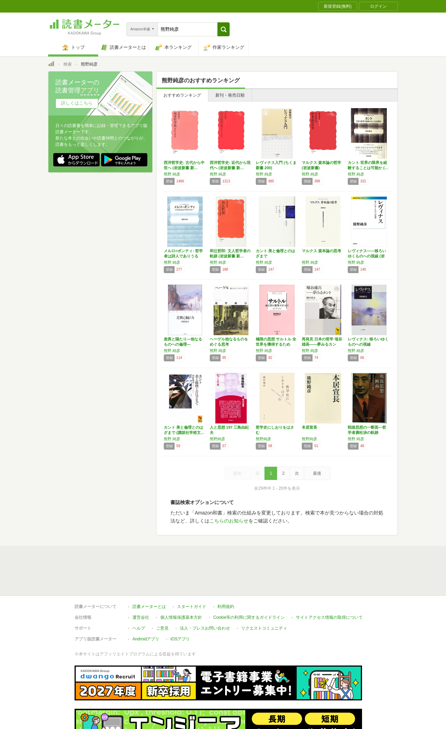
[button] (223, 29)
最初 (237, 473)
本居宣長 (309, 427)
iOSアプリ (180, 607)
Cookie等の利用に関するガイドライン (249, 585)
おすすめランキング (182, 95)
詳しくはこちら (77, 103)
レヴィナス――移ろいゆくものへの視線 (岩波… (367, 256)
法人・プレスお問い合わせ (205, 596)
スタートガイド (191, 574)
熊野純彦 (217, 439)
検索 (67, 64)
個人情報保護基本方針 (181, 585)
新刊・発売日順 (230, 95)
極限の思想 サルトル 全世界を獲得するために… (276, 344)
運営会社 (140, 585)
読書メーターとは (149, 574)
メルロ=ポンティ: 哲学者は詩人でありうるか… (183, 256)
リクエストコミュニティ (264, 596)
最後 (317, 473)
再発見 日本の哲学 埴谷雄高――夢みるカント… (322, 344)
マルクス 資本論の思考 (321, 251)
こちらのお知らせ (228, 521)
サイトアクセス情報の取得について (329, 585)
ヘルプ (138, 596)
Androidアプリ (145, 607)
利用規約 (225, 574)
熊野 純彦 (172, 174)
